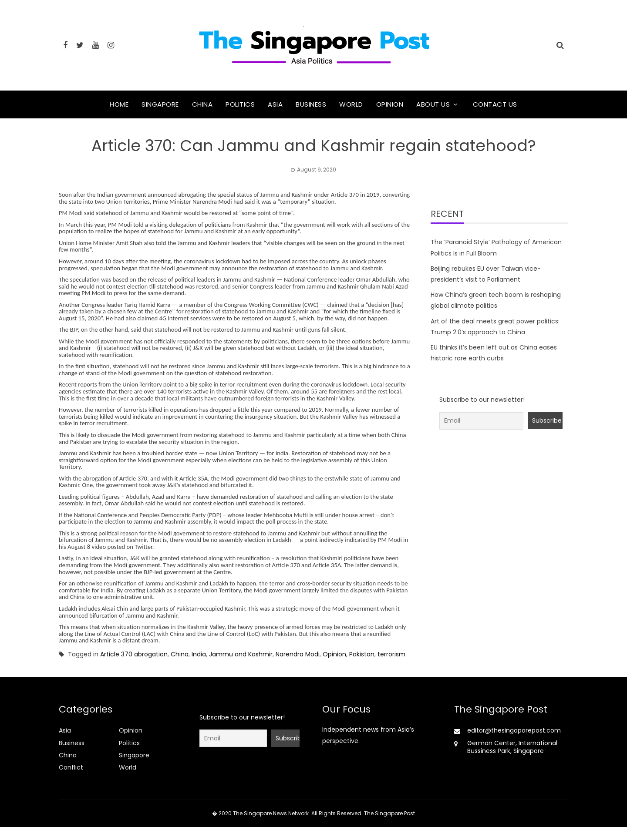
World (351, 104)
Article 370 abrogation (134, 654)
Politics (240, 104)
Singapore (160, 104)
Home (119, 104)
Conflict (71, 767)
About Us (433, 104)
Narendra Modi (298, 654)
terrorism (391, 654)
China (202, 104)
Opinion (390, 104)
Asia (275, 104)
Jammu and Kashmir (241, 654)
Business (311, 104)
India (199, 654)
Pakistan (361, 654)
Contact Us (495, 104)
